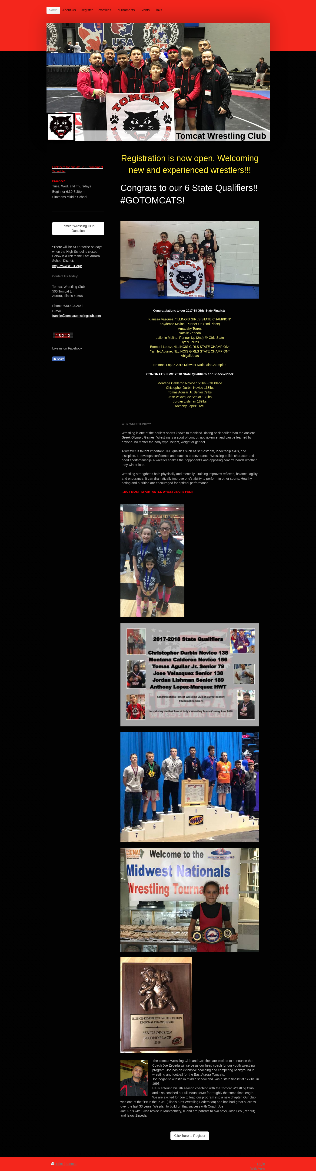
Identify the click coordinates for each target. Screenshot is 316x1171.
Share (58, 359)
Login (261, 1164)
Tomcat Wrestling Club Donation (78, 228)
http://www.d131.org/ (67, 266)
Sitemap (71, 1164)
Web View (257, 1168)
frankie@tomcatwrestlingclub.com (76, 316)
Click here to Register (189, 1136)
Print (57, 1164)
